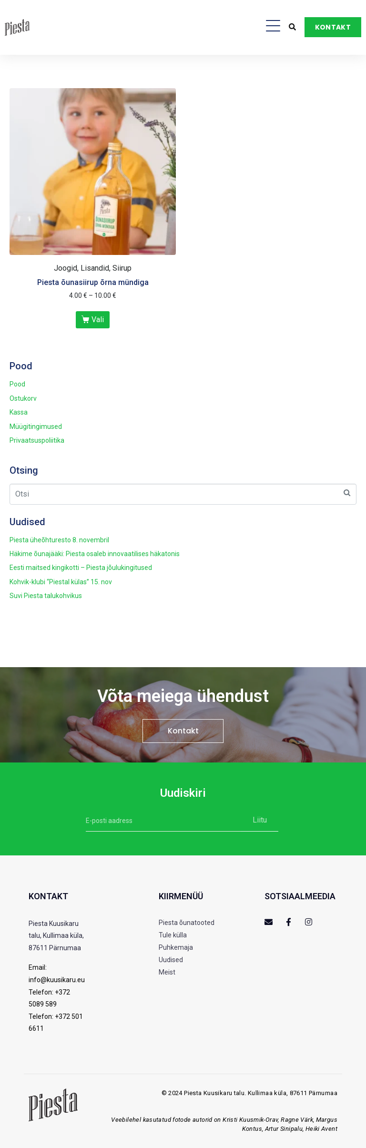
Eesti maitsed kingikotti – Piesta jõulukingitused (81, 567)
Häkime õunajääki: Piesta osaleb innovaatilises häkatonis (95, 554)
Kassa (19, 412)
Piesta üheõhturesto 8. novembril (59, 540)
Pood (17, 384)
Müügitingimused (36, 426)
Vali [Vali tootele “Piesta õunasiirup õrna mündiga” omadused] (98, 319)
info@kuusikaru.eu (57, 980)
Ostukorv (23, 398)
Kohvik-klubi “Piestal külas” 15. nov (61, 582)
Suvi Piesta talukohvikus (46, 595)
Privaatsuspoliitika (37, 440)
